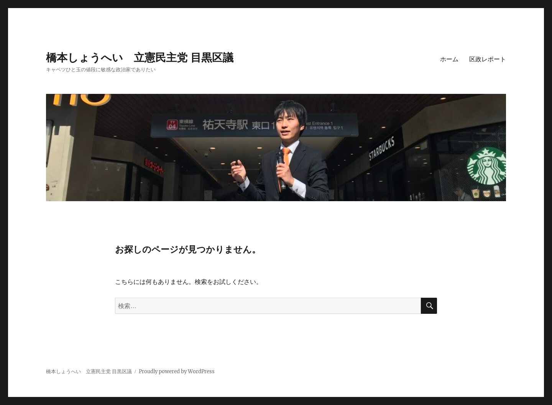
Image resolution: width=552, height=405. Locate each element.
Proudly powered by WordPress (177, 371)
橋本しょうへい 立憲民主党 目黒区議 (139, 57)
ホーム (449, 59)
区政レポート (487, 59)
